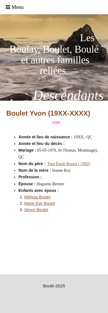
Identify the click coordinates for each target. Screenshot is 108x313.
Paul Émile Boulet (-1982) (69, 164)
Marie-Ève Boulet (39, 203)
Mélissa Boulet (37, 197)
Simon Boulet (36, 209)
